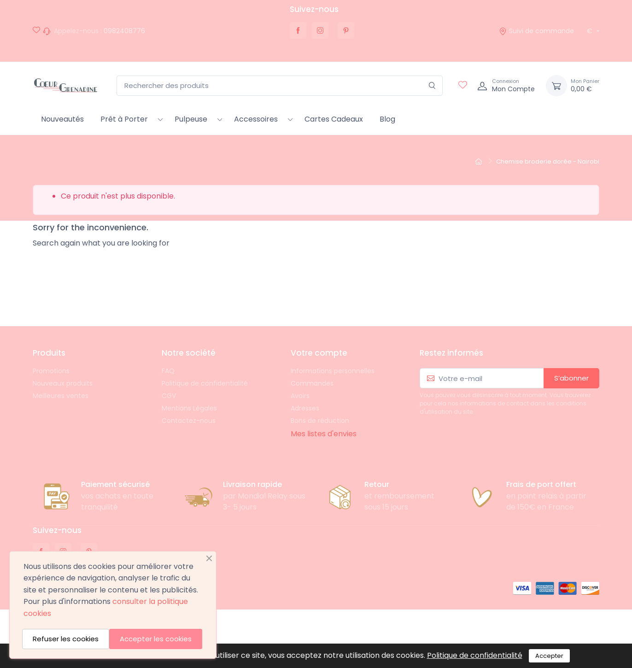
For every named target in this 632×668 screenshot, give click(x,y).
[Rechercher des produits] (280, 86)
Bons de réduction (320, 420)
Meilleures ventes (60, 395)
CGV (169, 395)
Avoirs (300, 395)
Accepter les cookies (156, 639)
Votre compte (319, 352)
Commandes (312, 383)
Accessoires (256, 119)
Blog (387, 119)
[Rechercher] (432, 86)
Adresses (305, 408)
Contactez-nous (189, 420)
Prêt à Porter (124, 119)
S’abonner (571, 378)
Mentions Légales (189, 408)
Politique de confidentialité (205, 383)
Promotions (51, 370)
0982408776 (124, 30)
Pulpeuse (191, 119)
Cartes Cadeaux (333, 119)
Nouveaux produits (63, 383)
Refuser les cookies (66, 639)
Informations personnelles (333, 370)
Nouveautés (62, 119)
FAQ (168, 370)
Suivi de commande (536, 30)
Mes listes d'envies (324, 433)
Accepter (549, 655)
